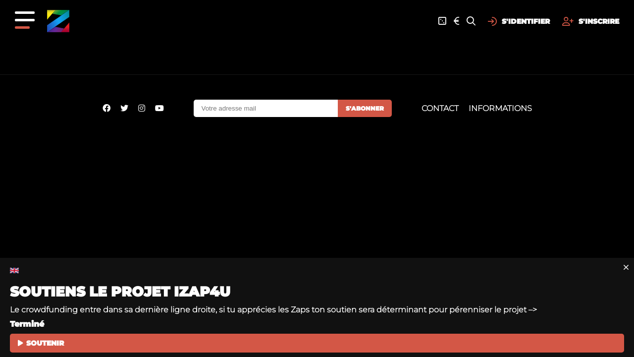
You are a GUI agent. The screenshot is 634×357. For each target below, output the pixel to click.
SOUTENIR (41, 343)
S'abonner (365, 108)
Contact (440, 108)
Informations (500, 108)
